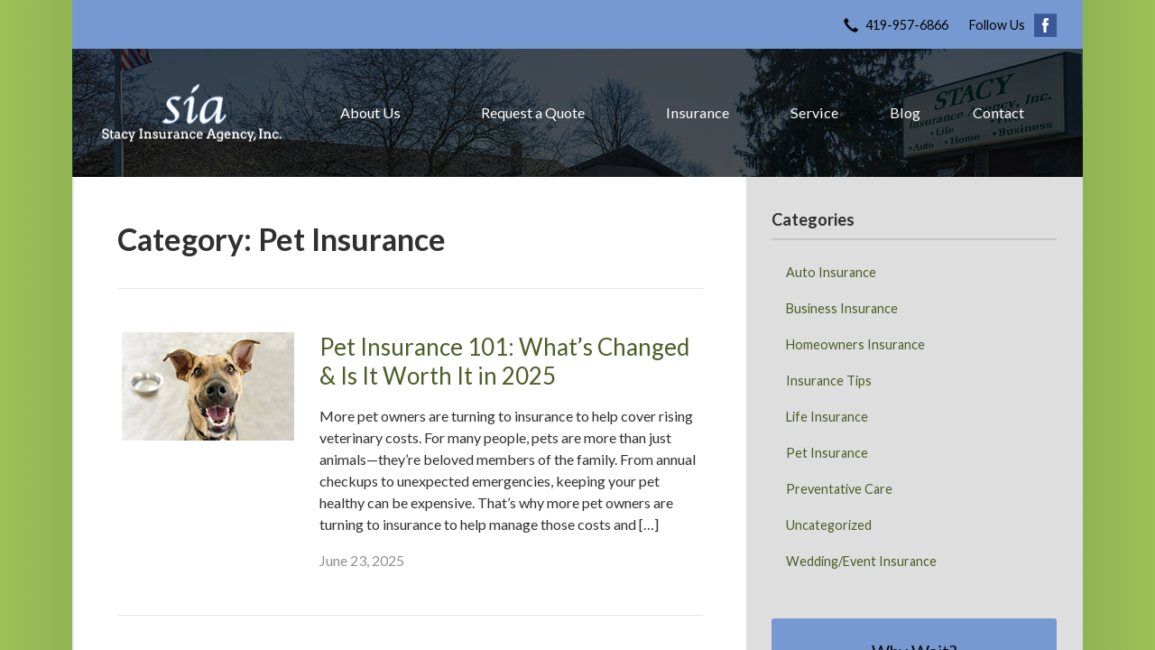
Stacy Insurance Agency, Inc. (191, 113)
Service (814, 112)
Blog (905, 112)
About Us (370, 112)
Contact (998, 112)
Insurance (697, 112)
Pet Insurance (827, 452)
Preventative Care (839, 489)
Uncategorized (829, 525)
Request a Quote (533, 112)
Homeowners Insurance (855, 344)
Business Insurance (842, 308)
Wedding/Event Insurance (861, 561)
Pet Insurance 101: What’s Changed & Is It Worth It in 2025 (504, 361)
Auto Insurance (831, 272)
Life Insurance (827, 416)
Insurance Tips (829, 380)
